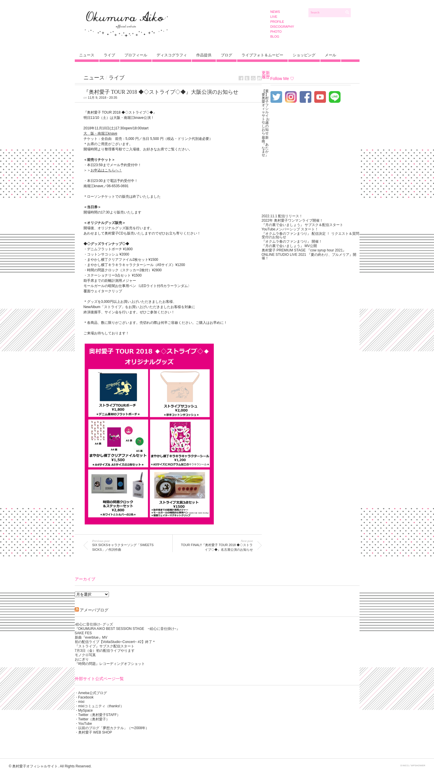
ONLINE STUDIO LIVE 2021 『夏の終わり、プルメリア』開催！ (309, 256)
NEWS (275, 11)
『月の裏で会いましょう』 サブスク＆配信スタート (302, 225)
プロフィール (135, 55)
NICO (406, 765)
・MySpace (84, 710)
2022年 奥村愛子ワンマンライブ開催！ (292, 220)
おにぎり (82, 659)
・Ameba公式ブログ (91, 693)
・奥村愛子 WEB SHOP (93, 732)
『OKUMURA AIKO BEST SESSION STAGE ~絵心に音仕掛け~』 (127, 629)
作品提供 (203, 55)
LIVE (273, 16)
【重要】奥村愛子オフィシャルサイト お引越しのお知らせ (266, 112)
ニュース (86, 55)
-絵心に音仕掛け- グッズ (94, 624)
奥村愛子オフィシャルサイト (35, 766)
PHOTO (276, 31)
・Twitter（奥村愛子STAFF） (97, 715)
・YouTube (83, 724)
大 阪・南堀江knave (100, 133)
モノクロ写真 (85, 655)
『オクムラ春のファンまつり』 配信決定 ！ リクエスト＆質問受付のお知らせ (310, 235)
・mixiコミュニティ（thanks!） (99, 706)
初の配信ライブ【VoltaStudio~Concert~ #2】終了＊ (115, 642)
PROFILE (277, 21)
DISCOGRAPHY (282, 26)
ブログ (226, 55)
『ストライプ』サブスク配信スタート (104, 646)
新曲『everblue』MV (91, 637)
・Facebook (84, 697)
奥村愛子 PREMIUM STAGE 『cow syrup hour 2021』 (304, 250)
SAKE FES (83, 633)
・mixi (79, 702)
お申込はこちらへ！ (106, 170)
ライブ (109, 55)
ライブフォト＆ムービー (262, 55)
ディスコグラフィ (172, 55)
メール (330, 55)
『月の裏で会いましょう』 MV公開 (289, 246)
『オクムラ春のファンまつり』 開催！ (292, 241)
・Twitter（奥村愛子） (92, 719)
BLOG (275, 36)
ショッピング (304, 55)
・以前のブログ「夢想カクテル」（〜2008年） (112, 728)
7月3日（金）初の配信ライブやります (105, 651)
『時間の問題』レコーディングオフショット (110, 664)
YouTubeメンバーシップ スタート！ (290, 229)
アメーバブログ (94, 610)
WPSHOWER (418, 765)
